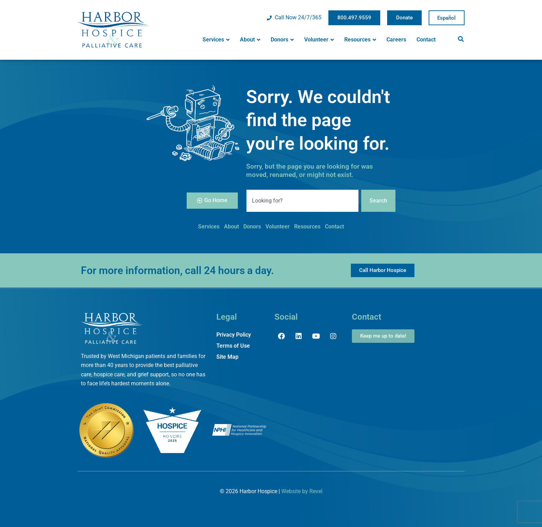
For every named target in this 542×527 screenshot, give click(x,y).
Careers (396, 39)
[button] (461, 39)
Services (216, 39)
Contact (426, 39)
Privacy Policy (233, 334)
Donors (282, 39)
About (250, 39)
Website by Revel (302, 491)
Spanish (446, 18)
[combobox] (302, 201)
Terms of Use (233, 345)
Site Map (227, 357)
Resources (360, 39)
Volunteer (319, 39)
